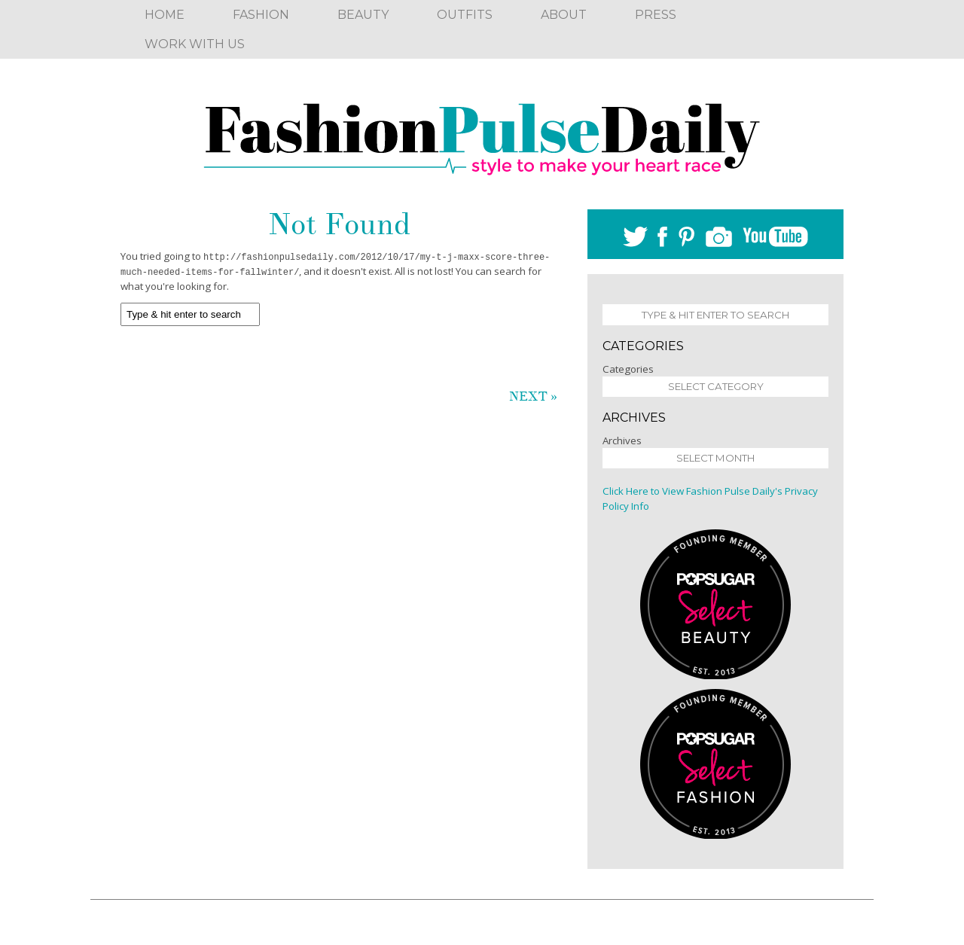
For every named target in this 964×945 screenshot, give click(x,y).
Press (655, 15)
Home (165, 15)
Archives (622, 440)
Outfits (465, 15)
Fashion (261, 15)
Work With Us (195, 44)
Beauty (363, 15)
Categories (628, 369)
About (564, 15)
